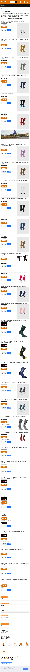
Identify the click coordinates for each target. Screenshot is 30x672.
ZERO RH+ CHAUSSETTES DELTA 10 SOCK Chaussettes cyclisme (13, 495)
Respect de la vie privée (5, 663)
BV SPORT (3, 607)
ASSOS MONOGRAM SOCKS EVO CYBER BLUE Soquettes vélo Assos (13, 462)
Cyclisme (5, 8)
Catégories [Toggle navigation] (5, 5)
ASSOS (2, 605)
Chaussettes (16, 8)
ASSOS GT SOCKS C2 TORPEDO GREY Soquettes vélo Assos (14, 382)
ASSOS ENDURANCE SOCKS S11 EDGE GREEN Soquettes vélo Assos (14, 58)
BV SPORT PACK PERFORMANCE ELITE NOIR (11, 253)
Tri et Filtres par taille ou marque (15, 18)
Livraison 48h (27, 645)
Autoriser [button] (26, 668)
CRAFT (2, 608)
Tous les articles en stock (15, 645)
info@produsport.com (4, 638)
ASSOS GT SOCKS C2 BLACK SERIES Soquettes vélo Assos (14, 447)
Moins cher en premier (5, 617)
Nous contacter (4, 635)
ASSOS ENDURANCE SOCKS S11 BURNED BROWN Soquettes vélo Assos (14, 112)
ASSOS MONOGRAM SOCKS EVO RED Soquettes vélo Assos (14, 432)
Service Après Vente (9, 645)
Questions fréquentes (5, 664)
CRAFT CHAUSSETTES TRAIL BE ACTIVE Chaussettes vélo (14, 579)
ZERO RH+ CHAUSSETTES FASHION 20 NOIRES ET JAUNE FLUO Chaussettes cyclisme (13, 478)
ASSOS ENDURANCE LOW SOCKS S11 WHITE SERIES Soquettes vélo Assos (12, 21)
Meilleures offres (4, 615)
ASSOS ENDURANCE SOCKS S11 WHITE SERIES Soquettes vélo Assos (14, 181)
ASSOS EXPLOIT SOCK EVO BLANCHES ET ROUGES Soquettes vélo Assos (14, 564)
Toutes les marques (4, 603)
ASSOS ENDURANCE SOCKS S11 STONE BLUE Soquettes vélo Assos (14, 217)
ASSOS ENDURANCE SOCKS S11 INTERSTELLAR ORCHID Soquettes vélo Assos (13, 145)
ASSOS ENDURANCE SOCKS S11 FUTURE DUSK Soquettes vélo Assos (14, 76)
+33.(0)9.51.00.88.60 (5, 637)
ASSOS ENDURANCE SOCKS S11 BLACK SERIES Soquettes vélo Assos (14, 199)
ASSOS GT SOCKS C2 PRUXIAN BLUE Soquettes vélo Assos (14, 399)
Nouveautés (3, 625)
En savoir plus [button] (9, 670)
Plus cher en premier (5, 618)
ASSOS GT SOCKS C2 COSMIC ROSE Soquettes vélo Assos (14, 303)
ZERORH (2, 610)
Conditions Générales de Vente (6, 662)
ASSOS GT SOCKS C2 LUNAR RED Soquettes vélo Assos (13, 272)
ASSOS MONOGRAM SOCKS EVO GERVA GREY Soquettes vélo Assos (14, 417)
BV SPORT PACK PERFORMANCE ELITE (9, 513)
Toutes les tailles (4, 596)
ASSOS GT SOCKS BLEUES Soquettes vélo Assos (12, 549)
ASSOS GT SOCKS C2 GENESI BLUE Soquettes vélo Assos (13, 286)
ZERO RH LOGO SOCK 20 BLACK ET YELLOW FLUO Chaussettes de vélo (12, 342)
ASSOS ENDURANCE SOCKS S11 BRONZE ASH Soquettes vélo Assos (13, 235)
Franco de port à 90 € (21, 645)
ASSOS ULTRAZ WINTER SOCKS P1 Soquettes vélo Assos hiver (14, 94)
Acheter (9, 30)
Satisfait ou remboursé (3, 645)
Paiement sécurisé (4, 651)
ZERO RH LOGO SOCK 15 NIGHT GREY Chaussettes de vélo (14, 362)
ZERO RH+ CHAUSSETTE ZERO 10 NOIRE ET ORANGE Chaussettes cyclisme (13, 532)
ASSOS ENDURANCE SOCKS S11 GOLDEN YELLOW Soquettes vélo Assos (14, 40)
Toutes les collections (5, 623)
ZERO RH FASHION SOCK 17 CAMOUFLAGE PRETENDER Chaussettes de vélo (13, 321)
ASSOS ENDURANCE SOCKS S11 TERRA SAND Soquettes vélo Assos (14, 163)
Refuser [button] (20, 668)
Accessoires (10, 8)
